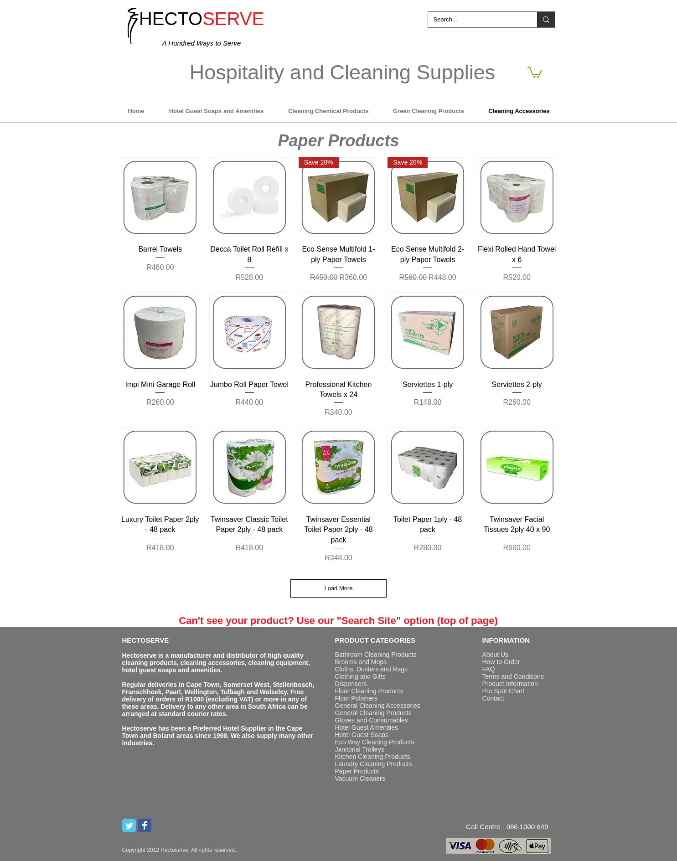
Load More (338, 588)
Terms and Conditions (513, 676)
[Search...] (476, 19)
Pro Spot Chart (503, 691)
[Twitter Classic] (129, 825)
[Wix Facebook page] (144, 825)
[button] (534, 72)
